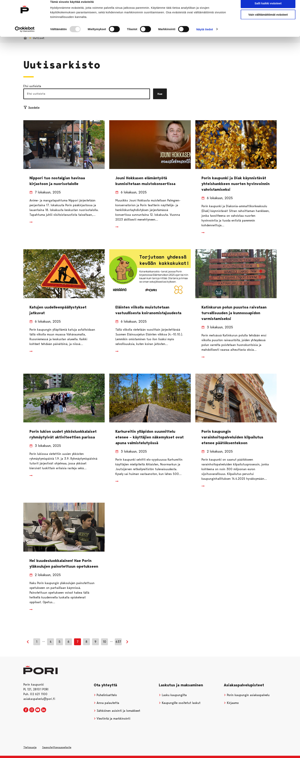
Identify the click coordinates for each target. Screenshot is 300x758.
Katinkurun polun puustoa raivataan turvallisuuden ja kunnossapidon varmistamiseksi (234, 313)
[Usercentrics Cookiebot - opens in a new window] (25, 35)
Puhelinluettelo (105, 695)
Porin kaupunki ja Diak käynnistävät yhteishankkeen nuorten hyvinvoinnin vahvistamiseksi (235, 184)
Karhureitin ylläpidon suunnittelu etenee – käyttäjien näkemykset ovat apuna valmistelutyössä (149, 437)
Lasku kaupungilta (173, 695)
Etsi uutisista (32, 86)
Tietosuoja (30, 747)
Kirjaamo (231, 703)
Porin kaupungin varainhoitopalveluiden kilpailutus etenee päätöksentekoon (232, 437)
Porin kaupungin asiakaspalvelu (247, 695)
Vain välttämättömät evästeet (268, 20)
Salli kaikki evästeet (268, 9)
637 (118, 642)
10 (104, 642)
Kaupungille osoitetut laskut (180, 703)
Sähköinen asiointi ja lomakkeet (117, 711)
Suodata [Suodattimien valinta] (31, 107)
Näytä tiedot (204, 35)
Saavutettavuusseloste (56, 747)
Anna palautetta (106, 703)
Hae (159, 94)
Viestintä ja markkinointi (112, 718)
